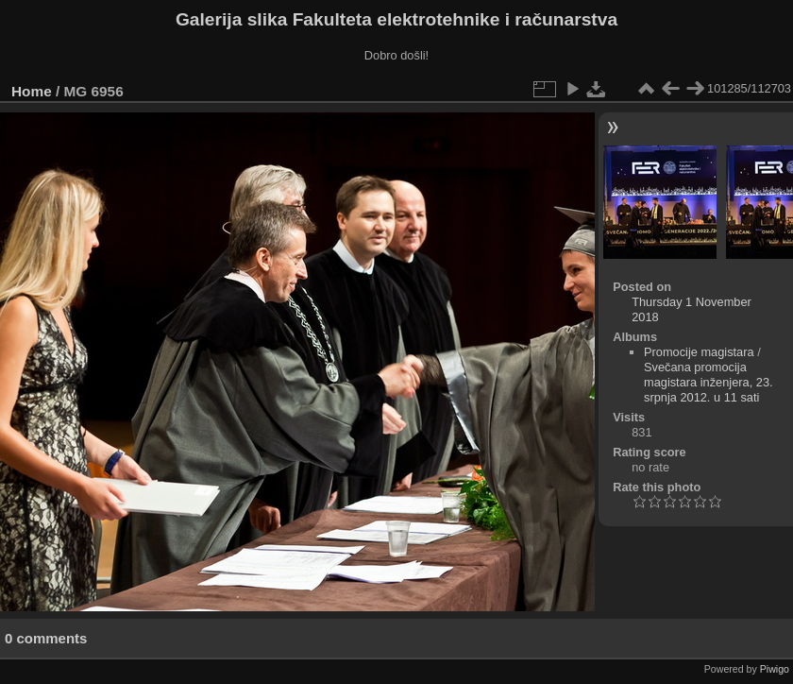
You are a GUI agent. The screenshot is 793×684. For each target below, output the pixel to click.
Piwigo (774, 669)
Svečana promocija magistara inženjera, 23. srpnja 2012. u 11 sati (708, 382)
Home (31, 91)
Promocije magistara (699, 352)
